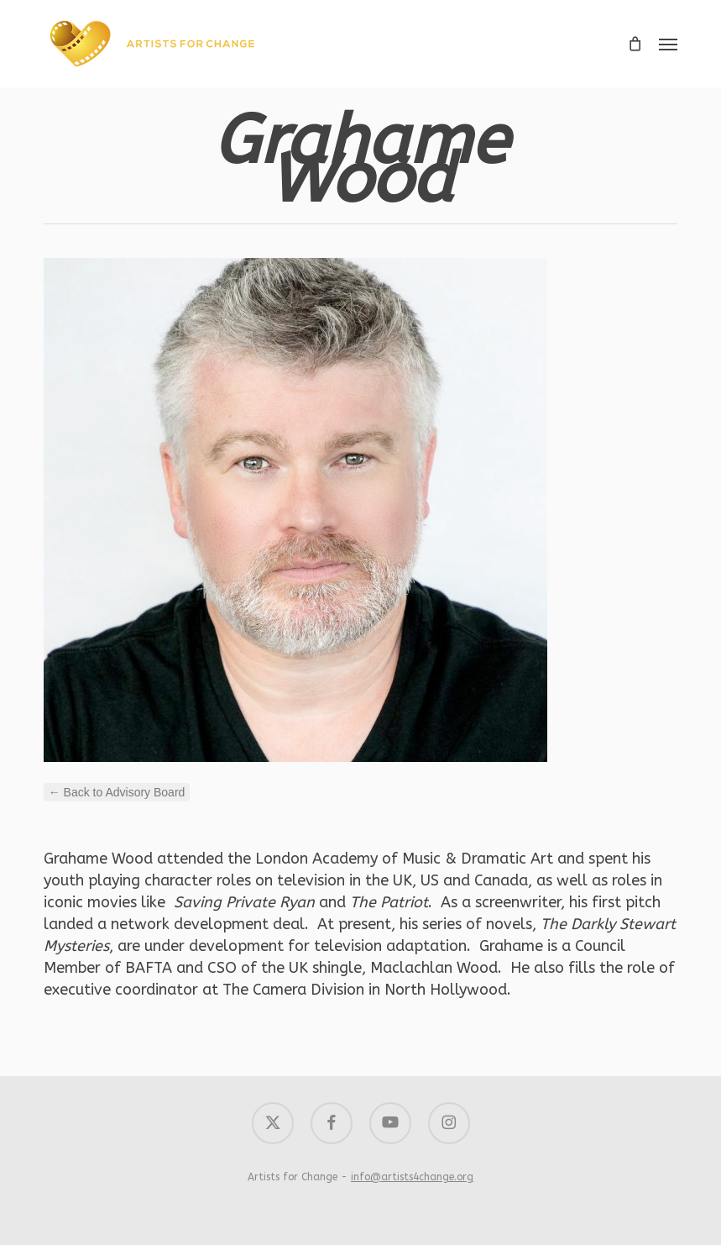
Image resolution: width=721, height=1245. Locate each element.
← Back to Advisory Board (117, 792)
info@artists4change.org (412, 1177)
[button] (668, 43)
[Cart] (634, 43)
